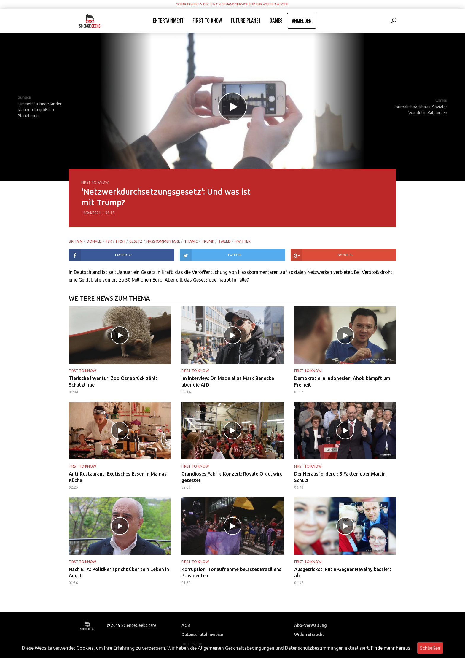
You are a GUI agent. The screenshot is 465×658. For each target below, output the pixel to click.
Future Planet (246, 20)
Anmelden (302, 20)
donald (94, 241)
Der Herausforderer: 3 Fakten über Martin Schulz (340, 477)
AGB (185, 625)
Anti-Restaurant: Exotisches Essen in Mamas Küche (118, 477)
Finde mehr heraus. (391, 648)
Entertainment (168, 20)
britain (75, 241)
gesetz (135, 241)
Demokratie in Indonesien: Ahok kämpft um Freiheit (342, 381)
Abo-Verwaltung (310, 625)
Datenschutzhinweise (202, 634)
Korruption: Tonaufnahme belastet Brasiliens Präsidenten (231, 572)
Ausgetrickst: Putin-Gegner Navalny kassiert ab (342, 572)
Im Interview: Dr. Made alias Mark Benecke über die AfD (227, 381)
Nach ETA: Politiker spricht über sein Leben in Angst (119, 572)
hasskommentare (163, 241)
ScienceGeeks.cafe (138, 625)
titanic (191, 241)
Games (276, 20)
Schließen (430, 648)
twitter (243, 241)
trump (208, 241)
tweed (224, 241)
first (120, 241)
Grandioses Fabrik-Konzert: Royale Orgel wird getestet (232, 477)
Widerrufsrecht (309, 634)
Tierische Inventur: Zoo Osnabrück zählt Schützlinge (113, 381)
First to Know (207, 20)
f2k (109, 241)
